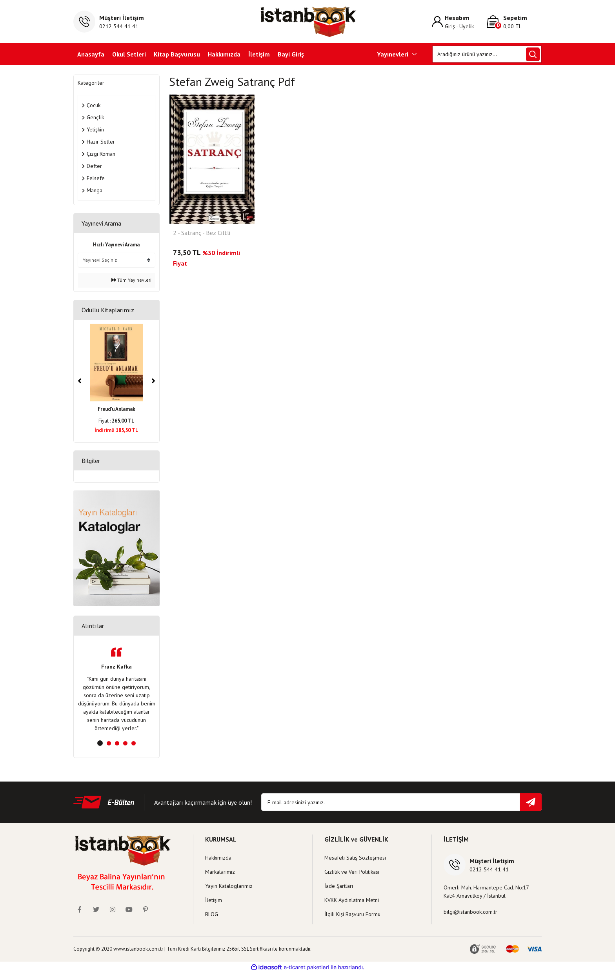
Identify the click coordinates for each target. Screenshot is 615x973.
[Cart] (514, 22)
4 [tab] (125, 743)
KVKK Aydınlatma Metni (351, 900)
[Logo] (308, 21)
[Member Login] (459, 22)
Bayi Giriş (291, 54)
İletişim (259, 54)
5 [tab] (133, 743)
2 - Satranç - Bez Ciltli (201, 233)
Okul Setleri (129, 54)
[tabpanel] (116, 689)
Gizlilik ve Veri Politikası (351, 871)
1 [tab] (100, 743)
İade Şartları (338, 885)
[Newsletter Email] (401, 802)
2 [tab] (109, 743)
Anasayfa (90, 54)
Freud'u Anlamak (116, 409)
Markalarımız (220, 871)
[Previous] (80, 381)
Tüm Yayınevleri (131, 280)
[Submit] (531, 802)
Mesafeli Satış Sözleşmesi (355, 857)
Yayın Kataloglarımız (229, 885)
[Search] (487, 54)
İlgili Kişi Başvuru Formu (352, 914)
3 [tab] (117, 743)
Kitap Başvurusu (177, 54)
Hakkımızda (224, 54)
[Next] (153, 381)
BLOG (211, 914)
